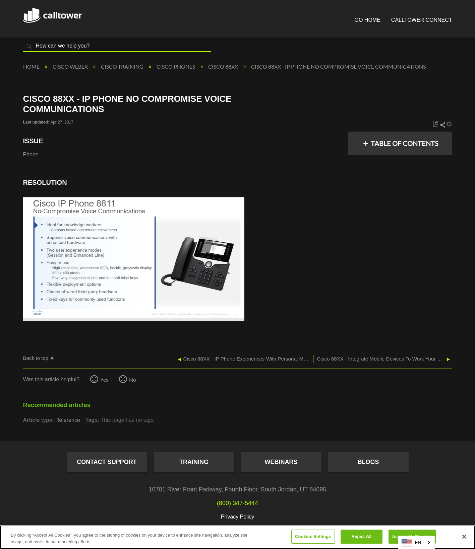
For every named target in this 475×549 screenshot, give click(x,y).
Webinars (281, 462)
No (132, 379)
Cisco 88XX (223, 66)
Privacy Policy (237, 517)
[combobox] (416, 542)
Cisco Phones (176, 66)
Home (32, 66)
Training (194, 462)
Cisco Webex (71, 66)
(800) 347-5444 (237, 503)
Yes (104, 379)
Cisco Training (122, 66)
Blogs (368, 462)
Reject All (362, 536)
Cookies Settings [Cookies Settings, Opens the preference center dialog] (313, 536)
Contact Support (107, 462)
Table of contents (404, 143)
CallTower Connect (421, 20)
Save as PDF (435, 124)
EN (411, 543)
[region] (237, 537)
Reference (67, 420)
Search (30, 46)
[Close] (464, 536)
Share (442, 124)
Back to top (36, 358)
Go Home (367, 20)
